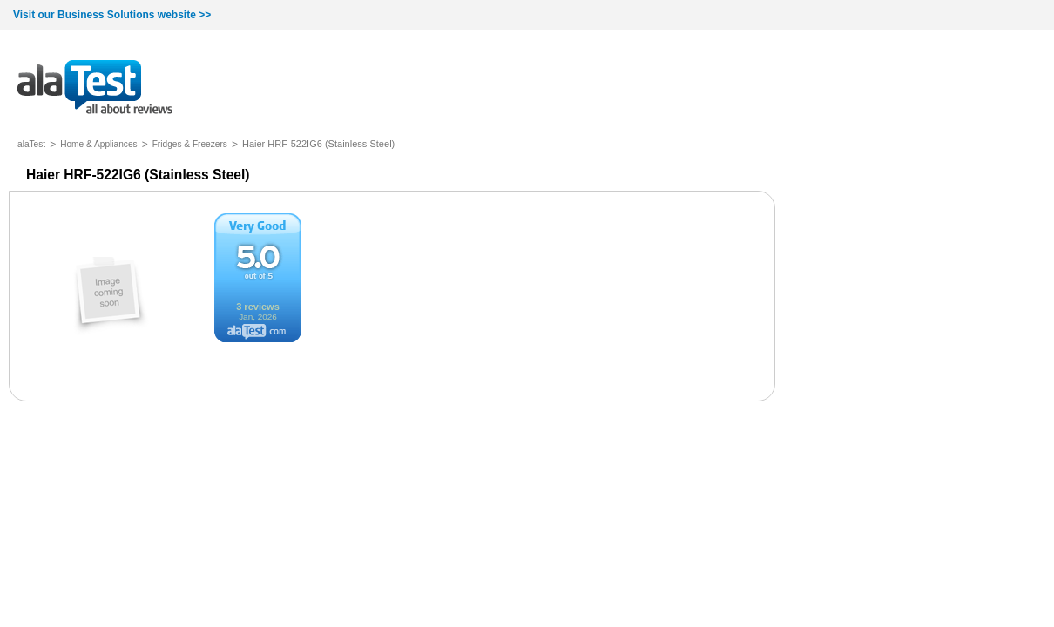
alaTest (31, 144)
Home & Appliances (99, 144)
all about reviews (94, 88)
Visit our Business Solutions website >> (112, 15)
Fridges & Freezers (189, 144)
